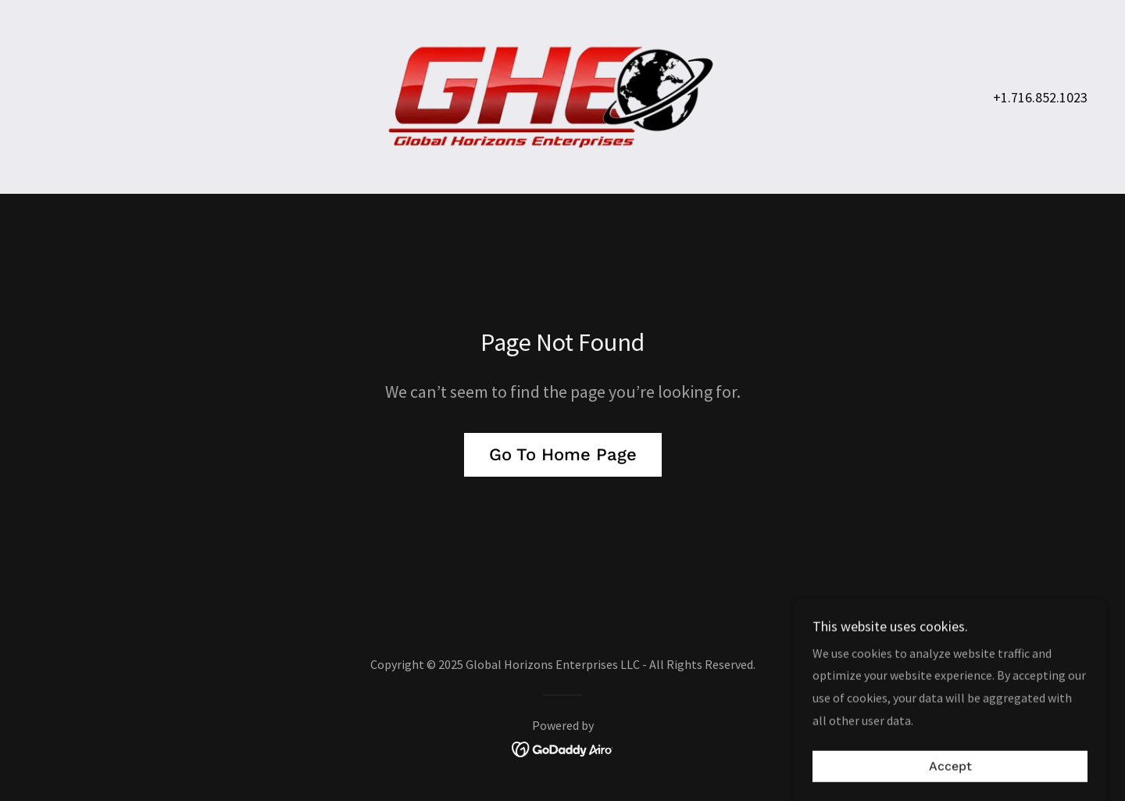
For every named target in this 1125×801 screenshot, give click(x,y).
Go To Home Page (563, 454)
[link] (562, 95)
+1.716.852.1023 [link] (1040, 97)
